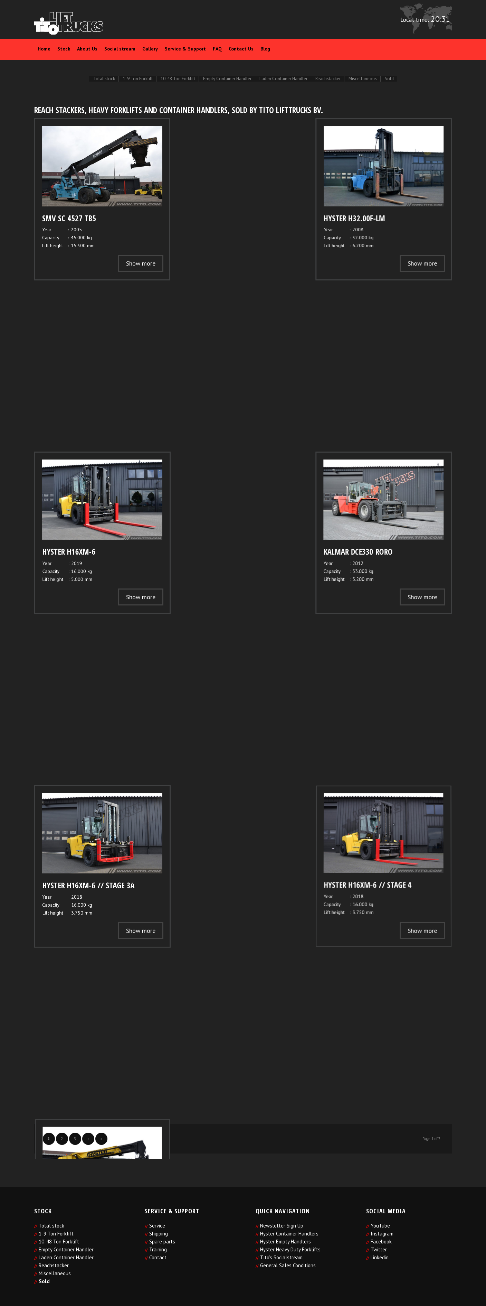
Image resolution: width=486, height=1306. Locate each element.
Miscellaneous (55, 1273)
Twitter (379, 1249)
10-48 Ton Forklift (59, 1241)
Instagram (382, 1233)
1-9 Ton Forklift (56, 1233)
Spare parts (162, 1241)
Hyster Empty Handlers (285, 1241)
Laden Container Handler (66, 1257)
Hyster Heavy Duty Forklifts (290, 1249)
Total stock (51, 1225)
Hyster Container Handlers (289, 1233)
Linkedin (380, 1257)
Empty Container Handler (66, 1249)
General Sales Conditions (288, 1265)
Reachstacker (54, 1265)
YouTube (380, 1225)
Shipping (158, 1233)
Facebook (381, 1241)
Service (157, 1225)
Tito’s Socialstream (281, 1257)
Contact (157, 1257)
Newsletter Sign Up (281, 1225)
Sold (44, 1281)
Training (158, 1249)
